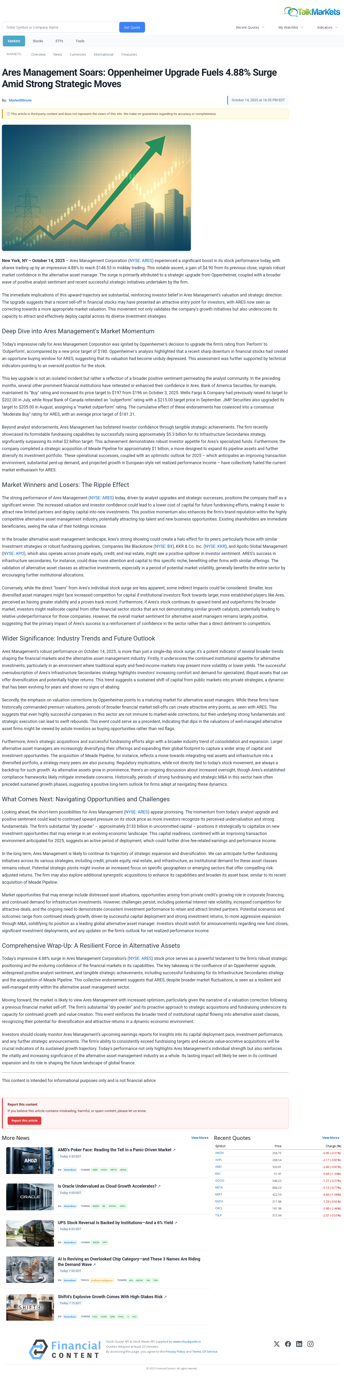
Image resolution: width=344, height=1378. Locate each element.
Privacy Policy (175, 1352)
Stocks (38, 41)
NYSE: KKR (215, 546)
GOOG (219, 1181)
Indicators (325, 27)
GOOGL (112, 1206)
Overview (38, 54)
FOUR (104, 1316)
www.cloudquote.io (187, 1342)
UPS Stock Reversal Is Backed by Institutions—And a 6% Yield (117, 1222)
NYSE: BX (164, 546)
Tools (79, 41)
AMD (94, 1169)
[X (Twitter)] (277, 1349)
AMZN (95, 1206)
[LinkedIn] (299, 1349)
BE (103, 1206)
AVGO (104, 1169)
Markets (14, 41)
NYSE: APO (13, 553)
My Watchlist (288, 27)
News (57, 54)
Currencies (78, 54)
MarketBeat (70, 1169)
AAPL (218, 1160)
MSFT (218, 1194)
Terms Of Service (204, 1352)
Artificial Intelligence (101, 1280)
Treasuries (129, 54)
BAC (218, 1174)
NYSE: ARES (140, 260)
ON (148, 1280)
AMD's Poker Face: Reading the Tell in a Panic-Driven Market (117, 1149)
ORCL (123, 1206)
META (114, 1169)
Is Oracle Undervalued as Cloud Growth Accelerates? (109, 1186)
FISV (94, 1316)
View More (199, 1138)
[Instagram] (310, 1349)
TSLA (218, 1215)
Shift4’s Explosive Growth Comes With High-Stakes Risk (112, 1297)
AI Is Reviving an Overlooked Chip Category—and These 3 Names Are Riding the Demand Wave (129, 1262)
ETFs (59, 41)
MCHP (139, 1280)
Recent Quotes (247, 27)
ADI (131, 1280)
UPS (104, 1242)
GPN (112, 1316)
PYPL (121, 1316)
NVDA (123, 1169)
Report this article (24, 1120)
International (103, 54)
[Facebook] (288, 1349)
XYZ (134, 1316)
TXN (155, 1280)
